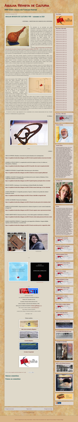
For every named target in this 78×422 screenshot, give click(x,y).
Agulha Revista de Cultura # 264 (61, 109)
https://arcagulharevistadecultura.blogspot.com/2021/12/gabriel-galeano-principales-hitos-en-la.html (27, 180)
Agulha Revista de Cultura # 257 (61, 96)
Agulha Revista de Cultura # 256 (61, 94)
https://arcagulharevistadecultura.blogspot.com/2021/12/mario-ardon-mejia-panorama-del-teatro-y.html (28, 216)
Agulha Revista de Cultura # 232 (61, 50)
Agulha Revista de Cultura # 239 (61, 63)
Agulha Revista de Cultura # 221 (61, 30)
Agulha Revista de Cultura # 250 (61, 83)
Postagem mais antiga (48, 408)
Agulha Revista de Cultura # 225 (61, 37)
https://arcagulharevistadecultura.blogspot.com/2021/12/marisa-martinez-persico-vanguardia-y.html (27, 225)
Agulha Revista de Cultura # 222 (61, 32)
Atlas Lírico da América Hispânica (28, 329)
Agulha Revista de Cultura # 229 (61, 45)
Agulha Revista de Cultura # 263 (61, 107)
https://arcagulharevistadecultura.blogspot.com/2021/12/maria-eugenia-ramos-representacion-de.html (28, 210)
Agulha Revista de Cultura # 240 (61, 65)
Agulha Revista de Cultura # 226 (61, 39)
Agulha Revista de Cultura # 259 (61, 100)
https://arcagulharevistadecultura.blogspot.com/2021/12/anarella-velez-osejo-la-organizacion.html (27, 166)
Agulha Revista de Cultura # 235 (61, 56)
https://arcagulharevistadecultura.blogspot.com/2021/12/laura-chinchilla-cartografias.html (25, 195)
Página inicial (29, 408)
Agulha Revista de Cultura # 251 (61, 85)
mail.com (36, 305)
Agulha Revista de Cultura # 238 (61, 61)
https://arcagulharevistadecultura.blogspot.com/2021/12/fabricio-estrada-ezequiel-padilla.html (26, 172)
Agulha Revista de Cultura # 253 (61, 89)
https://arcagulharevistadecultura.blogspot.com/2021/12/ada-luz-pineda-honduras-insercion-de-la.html (28, 157)
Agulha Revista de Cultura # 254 (61, 91)
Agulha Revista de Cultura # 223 (61, 34)
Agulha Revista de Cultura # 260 (61, 102)
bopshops (54, 419)
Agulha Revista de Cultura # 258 (61, 98)
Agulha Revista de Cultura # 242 (61, 69)
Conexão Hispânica (29, 340)
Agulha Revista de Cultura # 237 (61, 59)
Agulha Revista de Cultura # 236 (61, 58)
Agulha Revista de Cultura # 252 (61, 87)
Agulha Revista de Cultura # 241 (61, 67)
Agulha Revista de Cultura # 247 (61, 78)
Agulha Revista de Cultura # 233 (61, 52)
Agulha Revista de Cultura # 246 (61, 76)
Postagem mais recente (9, 408)
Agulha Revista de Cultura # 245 (61, 74)
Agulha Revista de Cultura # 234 (61, 54)
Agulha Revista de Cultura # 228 (61, 43)
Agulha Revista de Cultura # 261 (61, 104)
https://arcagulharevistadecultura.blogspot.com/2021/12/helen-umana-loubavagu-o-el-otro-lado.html (27, 187)
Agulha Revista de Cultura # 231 (61, 48)
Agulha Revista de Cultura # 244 (61, 72)
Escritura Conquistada (29, 352)
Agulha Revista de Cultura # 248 (61, 80)
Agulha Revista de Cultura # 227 (61, 41)
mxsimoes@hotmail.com (35, 307)
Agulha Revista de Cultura (26, 5)
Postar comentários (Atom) (30, 412)
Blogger (62, 419)
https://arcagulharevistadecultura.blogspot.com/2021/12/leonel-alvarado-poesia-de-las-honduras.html (28, 202)
